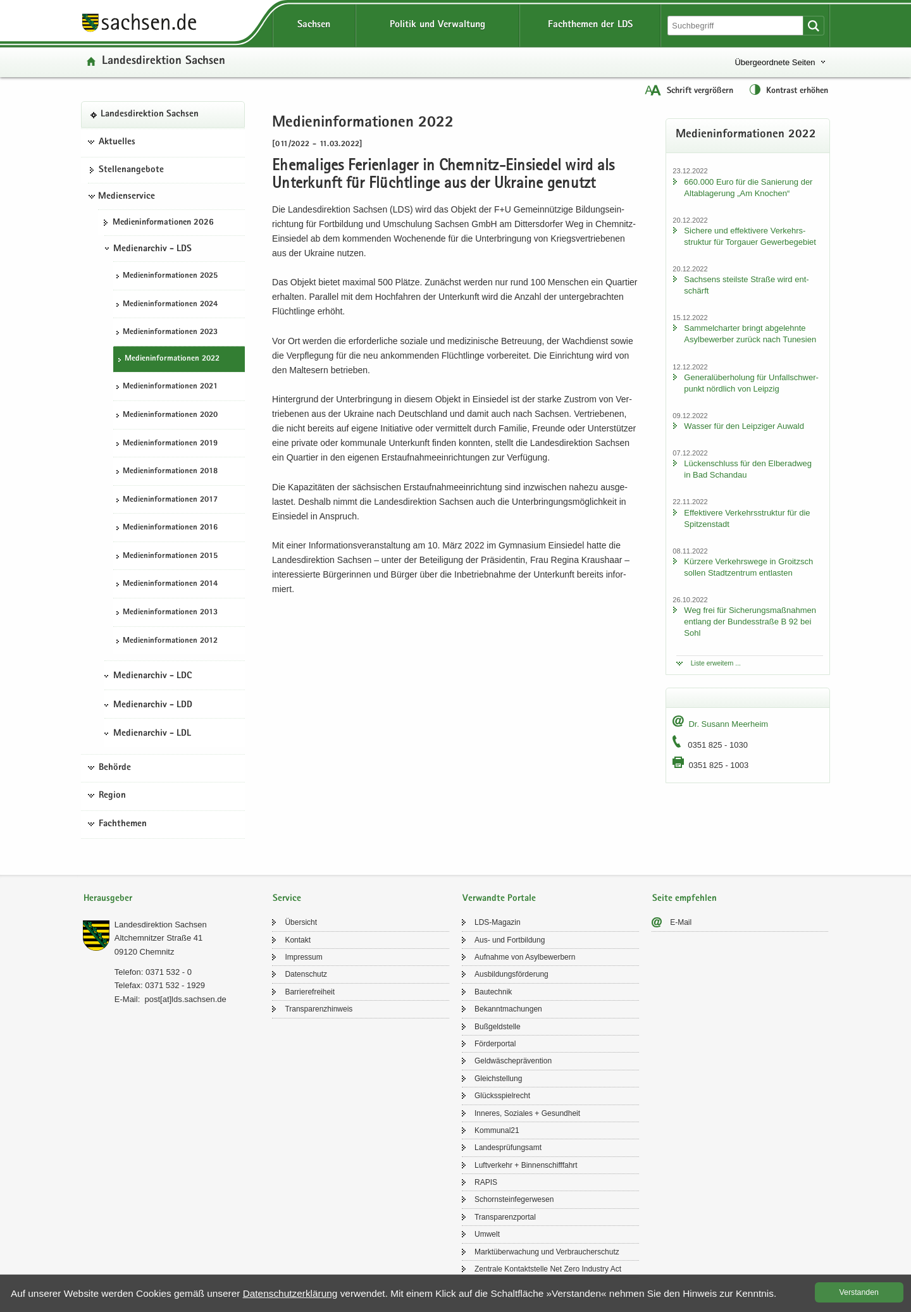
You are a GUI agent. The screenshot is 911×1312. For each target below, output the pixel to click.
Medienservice (126, 197)
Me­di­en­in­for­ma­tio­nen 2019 (170, 444)
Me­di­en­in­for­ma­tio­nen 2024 (170, 304)
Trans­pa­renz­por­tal (505, 1217)
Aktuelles (117, 142)
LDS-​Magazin (497, 922)
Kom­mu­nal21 (496, 1130)
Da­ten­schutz (306, 974)
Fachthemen (123, 824)
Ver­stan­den (859, 1292)
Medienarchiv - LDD (152, 705)
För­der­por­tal (495, 1043)
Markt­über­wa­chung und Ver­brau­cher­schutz (546, 1251)
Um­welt (487, 1234)
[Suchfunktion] (736, 25)
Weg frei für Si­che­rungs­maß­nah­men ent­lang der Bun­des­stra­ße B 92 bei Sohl (750, 621)
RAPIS (485, 1182)
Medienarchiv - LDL (152, 733)
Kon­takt (298, 940)
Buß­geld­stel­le (497, 1026)
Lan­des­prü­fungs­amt (508, 1147)
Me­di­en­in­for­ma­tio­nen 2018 (170, 471)
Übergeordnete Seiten (774, 62)
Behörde (115, 768)
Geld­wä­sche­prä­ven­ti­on (513, 1060)
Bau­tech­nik (493, 991)
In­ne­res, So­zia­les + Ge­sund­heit (527, 1113)
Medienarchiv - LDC (152, 676)
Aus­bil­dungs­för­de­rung (511, 974)
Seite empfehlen (684, 898)
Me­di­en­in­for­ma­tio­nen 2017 (170, 500)
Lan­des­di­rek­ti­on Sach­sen (163, 62)
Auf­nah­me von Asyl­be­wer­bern (524, 957)
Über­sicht (301, 922)
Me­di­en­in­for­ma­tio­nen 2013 (170, 613)
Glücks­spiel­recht (502, 1095)
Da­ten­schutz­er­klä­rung (290, 1293)
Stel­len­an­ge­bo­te (131, 170)
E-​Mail (680, 922)
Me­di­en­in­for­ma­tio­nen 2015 (170, 556)
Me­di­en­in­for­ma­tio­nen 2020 (170, 415)
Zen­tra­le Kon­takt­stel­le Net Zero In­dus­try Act (547, 1269)
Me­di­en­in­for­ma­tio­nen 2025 (170, 276)
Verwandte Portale (499, 898)
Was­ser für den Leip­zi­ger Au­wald (744, 426)
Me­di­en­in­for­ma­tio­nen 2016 (170, 528)
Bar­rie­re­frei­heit (310, 991)
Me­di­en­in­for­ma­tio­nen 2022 (172, 359)
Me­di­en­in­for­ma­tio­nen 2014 (170, 584)
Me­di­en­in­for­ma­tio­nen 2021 (170, 387)
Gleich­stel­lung (498, 1078)
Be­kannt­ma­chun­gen (508, 1009)
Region (112, 796)
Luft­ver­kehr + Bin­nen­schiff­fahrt (526, 1165)
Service (287, 898)
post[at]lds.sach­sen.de (185, 999)
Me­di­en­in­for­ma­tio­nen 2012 (170, 641)
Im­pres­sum (303, 957)
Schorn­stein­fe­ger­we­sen (514, 1199)
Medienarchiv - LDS (152, 249)
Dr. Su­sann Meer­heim (728, 724)
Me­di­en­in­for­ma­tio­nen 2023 (170, 332)
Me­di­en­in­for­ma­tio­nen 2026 (163, 222)
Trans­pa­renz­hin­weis (318, 1009)
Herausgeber (108, 898)
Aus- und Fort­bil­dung (509, 940)
